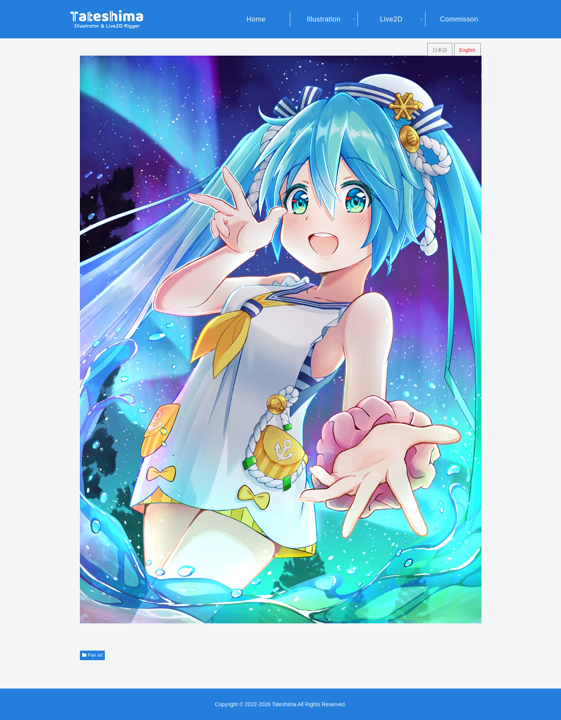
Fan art (92, 655)
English (467, 50)
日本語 (439, 50)
